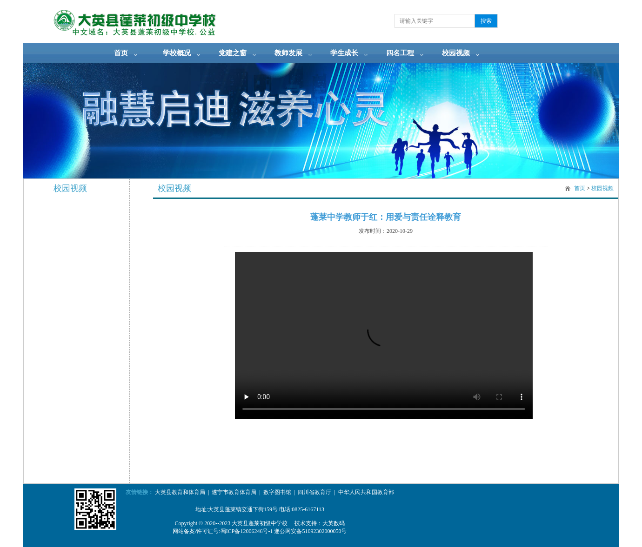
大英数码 (333, 523)
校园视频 (456, 53)
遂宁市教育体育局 (234, 492)
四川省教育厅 (314, 492)
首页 (121, 53)
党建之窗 (233, 53)
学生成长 (344, 53)
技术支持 (305, 523)
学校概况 (177, 53)
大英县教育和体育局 (180, 492)
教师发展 (288, 53)
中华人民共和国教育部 (366, 492)
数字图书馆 (277, 492)
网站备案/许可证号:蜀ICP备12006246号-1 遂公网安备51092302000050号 (260, 531)
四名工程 (400, 53)
